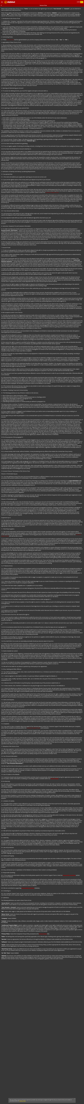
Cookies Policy (22, 1101)
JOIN (82, 2)
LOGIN (78, 2)
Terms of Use (10, 39)
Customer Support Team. (52, 192)
